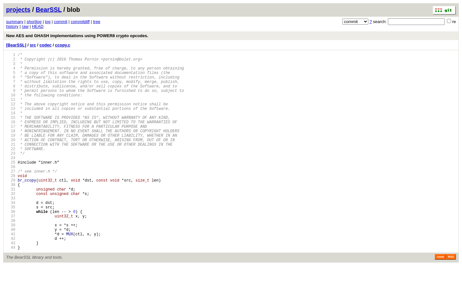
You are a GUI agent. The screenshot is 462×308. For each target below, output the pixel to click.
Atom (440, 299)
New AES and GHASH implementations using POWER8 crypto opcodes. (77, 35)
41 (10, 273)
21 (10, 164)
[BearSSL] (16, 45)
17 (10, 142)
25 (10, 186)
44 (10, 289)
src (33, 45)
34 (10, 235)
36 (10, 246)
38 (10, 257)
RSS (451, 299)
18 (10, 148)
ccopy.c (62, 45)
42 (10, 278)
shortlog (34, 21)
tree (96, 21)
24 (10, 180)
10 (10, 104)
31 (10, 219)
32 (10, 224)
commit (60, 21)
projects (18, 9)
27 (10, 197)
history (12, 26)
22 (10, 170)
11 (10, 110)
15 (10, 131)
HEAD (37, 26)
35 (10, 240)
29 (10, 208)
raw (25, 26)
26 (10, 191)
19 (10, 153)
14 (10, 126)
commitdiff (80, 21)
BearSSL (49, 9)
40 (10, 268)
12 (10, 115)
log (47, 21)
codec (45, 45)
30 (10, 213)
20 (10, 159)
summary (14, 21)
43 (10, 284)
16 (10, 137)
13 (10, 121)
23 (10, 175)
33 (10, 229)
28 (10, 202)
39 (10, 262)
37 (10, 251)
